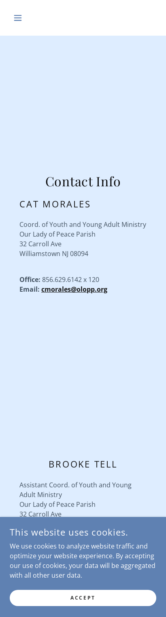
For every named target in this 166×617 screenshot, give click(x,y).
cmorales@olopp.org (74, 289)
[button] (21, 18)
